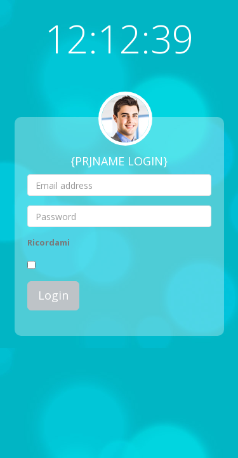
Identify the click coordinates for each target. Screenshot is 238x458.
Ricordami (48, 242)
